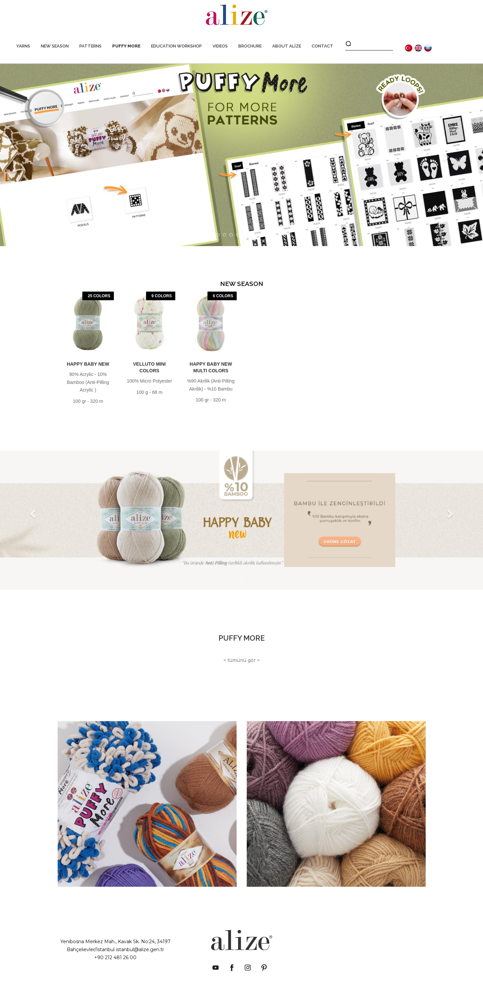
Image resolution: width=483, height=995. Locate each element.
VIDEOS (220, 46)
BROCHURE (250, 46)
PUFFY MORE (126, 46)
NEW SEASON (55, 46)
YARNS (23, 46)
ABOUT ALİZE (286, 46)
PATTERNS (90, 46)
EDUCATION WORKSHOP (176, 46)
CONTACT (322, 46)
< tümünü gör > (241, 660)
